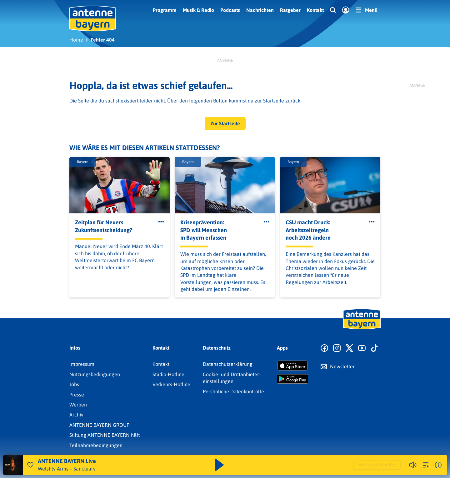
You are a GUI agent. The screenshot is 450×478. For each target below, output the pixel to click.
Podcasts (230, 10)
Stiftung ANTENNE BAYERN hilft (104, 435)
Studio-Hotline (168, 374)
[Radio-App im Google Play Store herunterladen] (292, 379)
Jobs (74, 384)
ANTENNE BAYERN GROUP (99, 425)
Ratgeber (290, 10)
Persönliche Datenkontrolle (233, 391)
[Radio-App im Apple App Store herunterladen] (292, 366)
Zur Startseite (225, 123)
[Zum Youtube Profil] (362, 348)
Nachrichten (260, 10)
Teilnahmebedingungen (95, 445)
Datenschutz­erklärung (227, 364)
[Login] (345, 10)
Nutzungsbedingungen (94, 374)
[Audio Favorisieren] (30, 464)
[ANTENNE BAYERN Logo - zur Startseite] (92, 18)
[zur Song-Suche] (426, 465)
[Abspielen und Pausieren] (219, 464)
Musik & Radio (198, 10)
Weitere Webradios (377, 464)
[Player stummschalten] (413, 465)
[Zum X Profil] (349, 348)
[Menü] (366, 10)
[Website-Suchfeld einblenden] (333, 10)
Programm (165, 10)
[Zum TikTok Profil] (374, 348)
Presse (76, 394)
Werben (78, 404)
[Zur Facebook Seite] (324, 348)
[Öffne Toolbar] (161, 222)
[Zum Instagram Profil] (337, 348)
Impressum (81, 364)
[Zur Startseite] (362, 328)
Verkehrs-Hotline (171, 384)
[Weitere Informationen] (438, 465)
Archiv (76, 414)
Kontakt (315, 10)
